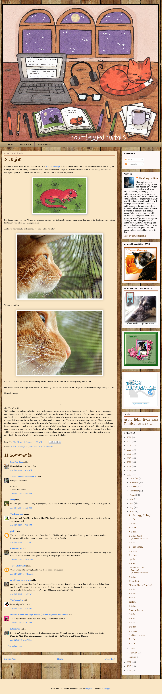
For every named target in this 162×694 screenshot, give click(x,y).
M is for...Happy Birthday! (140, 585)
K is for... (133, 593)
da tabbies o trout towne (20, 580)
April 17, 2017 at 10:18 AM (21, 574)
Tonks (145, 423)
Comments (131, 164)
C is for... (133, 631)
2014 (129, 670)
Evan (36, 446)
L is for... (133, 589)
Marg (12, 499)
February (134, 653)
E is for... (133, 623)
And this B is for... (137, 635)
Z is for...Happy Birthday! (140, 515)
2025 (129, 441)
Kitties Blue (15, 629)
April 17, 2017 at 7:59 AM (21, 542)
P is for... (133, 563)
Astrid (128, 419)
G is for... (133, 614)
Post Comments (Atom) (65, 666)
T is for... (133, 543)
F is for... (133, 618)
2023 (129, 450)
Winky (151, 424)
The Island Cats (16, 514)
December (134, 478)
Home (10, 144)
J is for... (132, 597)
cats (31, 446)
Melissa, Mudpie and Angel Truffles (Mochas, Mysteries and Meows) (39, 614)
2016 (129, 662)
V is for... (133, 532)
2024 (129, 445)
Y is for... (133, 519)
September (134, 491)
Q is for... (133, 559)
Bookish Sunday (136, 547)
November (134, 482)
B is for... (133, 639)
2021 (129, 458)
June (132, 503)
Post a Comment (15, 646)
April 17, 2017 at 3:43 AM (21, 493)
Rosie (155, 419)
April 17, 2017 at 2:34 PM (21, 608)
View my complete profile (135, 236)
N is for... (133, 577)
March (133, 648)
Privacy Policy (44, 144)
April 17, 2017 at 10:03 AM (21, 559)
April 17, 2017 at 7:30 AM (21, 525)
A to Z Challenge (52, 166)
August (133, 495)
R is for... (133, 555)
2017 (129, 475)
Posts (128, 159)
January (133, 657)
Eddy (137, 419)
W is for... (133, 527)
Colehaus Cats (16, 548)
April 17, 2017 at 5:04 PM (21, 622)
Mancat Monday (46, 446)
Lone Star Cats (16, 462)
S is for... (133, 551)
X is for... (133, 523)
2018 (129, 470)
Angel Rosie (25, 144)
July (132, 499)
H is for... (133, 606)
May (132, 507)
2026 (129, 437)
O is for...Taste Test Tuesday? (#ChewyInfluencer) (138, 570)
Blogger (107, 688)
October (133, 486)
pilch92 (13, 531)
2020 (129, 462)
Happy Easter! (135, 581)
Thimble (129, 423)
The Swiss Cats (16, 600)
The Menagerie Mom (148, 178)
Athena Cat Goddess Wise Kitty (23, 476)
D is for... (133, 627)
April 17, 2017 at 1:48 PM (21, 594)
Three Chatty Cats (18, 565)
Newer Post (10, 659)
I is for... (132, 602)
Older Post (110, 659)
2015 (129, 666)
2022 (129, 454)
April (132, 511)
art (27, 446)
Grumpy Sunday (136, 610)
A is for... (133, 643)
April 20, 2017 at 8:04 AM (21, 640)
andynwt (88, 688)
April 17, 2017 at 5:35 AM (21, 508)
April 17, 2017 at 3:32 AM (21, 470)
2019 (129, 466)
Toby (138, 423)
